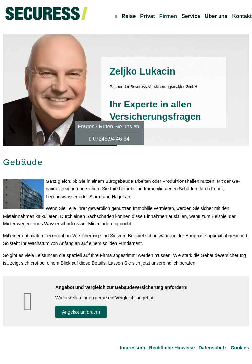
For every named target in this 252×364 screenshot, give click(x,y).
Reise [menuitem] (129, 16)
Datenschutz (213, 347)
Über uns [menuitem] (216, 16)
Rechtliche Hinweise (172, 347)
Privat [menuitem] (147, 16)
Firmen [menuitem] (168, 16)
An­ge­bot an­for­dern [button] (81, 312)
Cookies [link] (240, 347)
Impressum (132, 347)
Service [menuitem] (190, 16)
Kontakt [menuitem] (242, 16)
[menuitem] (116, 16)
